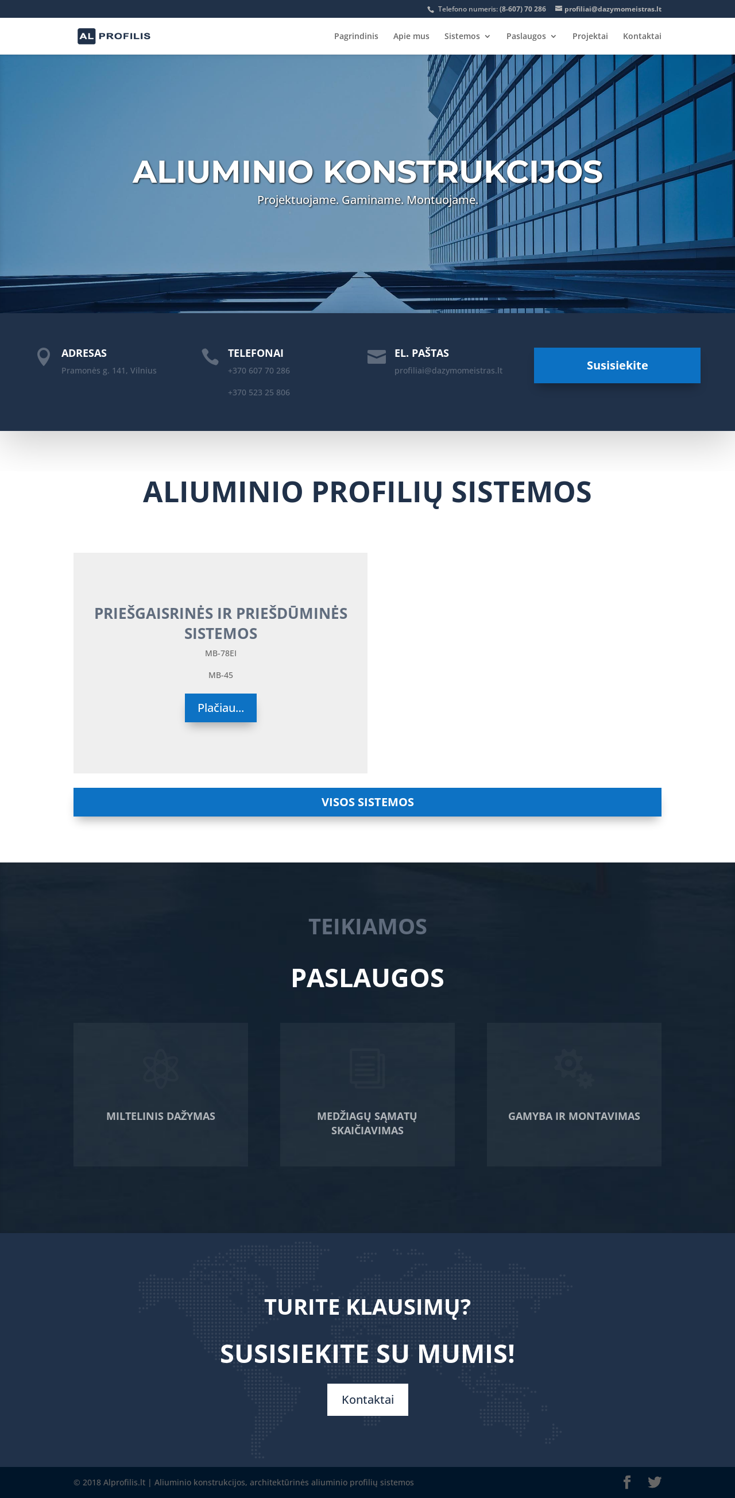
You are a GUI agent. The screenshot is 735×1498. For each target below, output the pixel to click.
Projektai (590, 36)
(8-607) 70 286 (523, 9)
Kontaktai (642, 36)
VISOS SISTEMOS (368, 802)
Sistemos (462, 36)
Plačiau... (221, 707)
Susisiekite (617, 365)
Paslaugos (526, 36)
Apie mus (411, 36)
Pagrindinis (356, 36)
